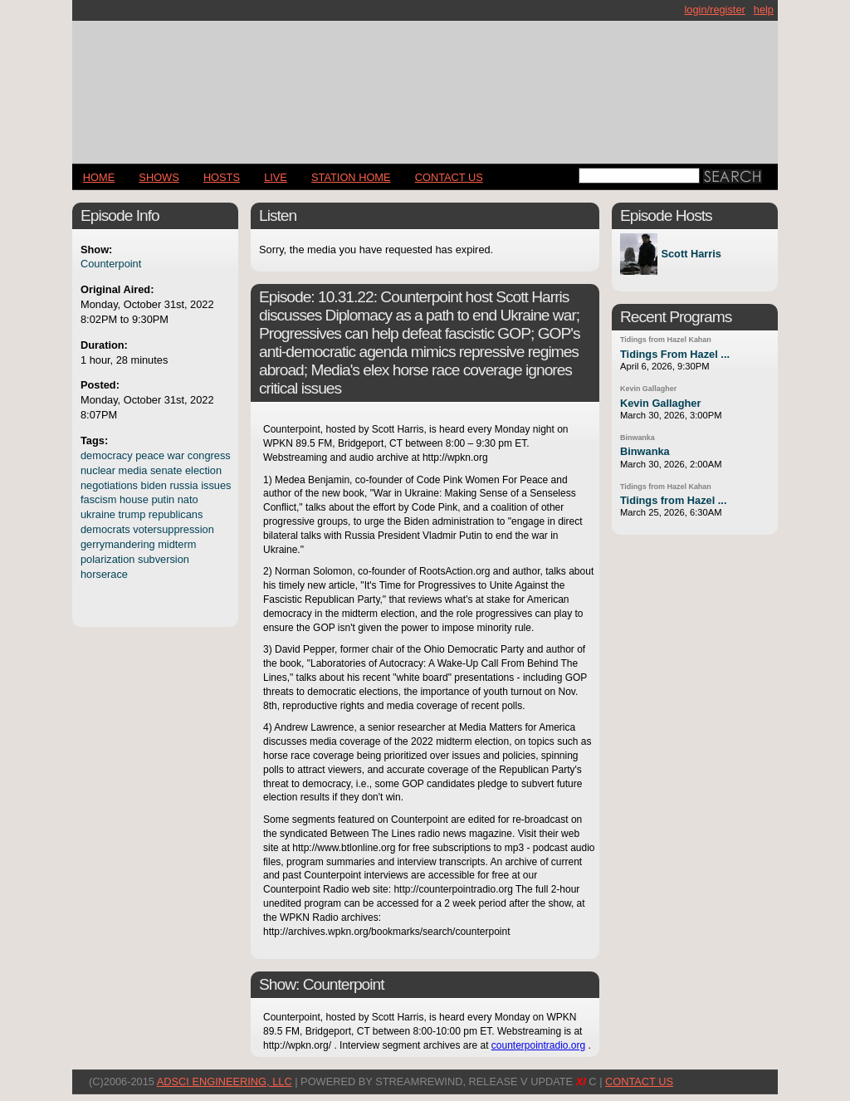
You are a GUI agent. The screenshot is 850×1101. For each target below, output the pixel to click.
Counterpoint (111, 263)
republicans (176, 514)
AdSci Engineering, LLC (224, 1081)
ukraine (98, 514)
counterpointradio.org (538, 1045)
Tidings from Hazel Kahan (665, 339)
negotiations (109, 485)
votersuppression (173, 529)
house (134, 499)
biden (154, 485)
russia (183, 485)
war (176, 455)
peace (149, 455)
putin (162, 499)
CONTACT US (449, 177)
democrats (105, 529)
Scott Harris (691, 254)
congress (209, 455)
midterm (177, 544)
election (203, 470)
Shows (158, 177)
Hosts (221, 177)
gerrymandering (118, 544)
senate (166, 470)
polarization (107, 559)
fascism (98, 499)
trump (132, 514)
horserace (104, 574)
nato (188, 499)
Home (99, 177)
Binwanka (637, 437)
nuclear (98, 470)
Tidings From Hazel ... (675, 354)
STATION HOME (351, 177)
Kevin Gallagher (648, 388)
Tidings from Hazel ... (673, 500)
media (133, 470)
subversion (163, 559)
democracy (107, 455)
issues (216, 485)
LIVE (275, 177)
